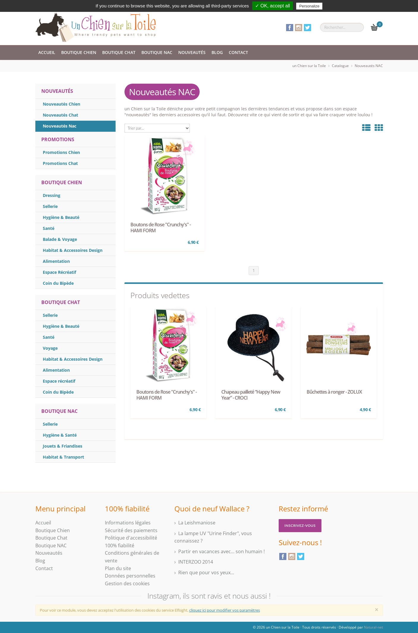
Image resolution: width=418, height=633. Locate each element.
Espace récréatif (59, 381)
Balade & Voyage (60, 239)
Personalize (309, 6)
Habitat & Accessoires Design (72, 250)
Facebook (289, 27)
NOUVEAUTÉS (57, 91)
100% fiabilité (119, 545)
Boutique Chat (118, 52)
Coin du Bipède (58, 283)
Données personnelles (130, 575)
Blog (217, 52)
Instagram (298, 27)
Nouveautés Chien (61, 104)
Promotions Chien (61, 152)
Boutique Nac (59, 411)
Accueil (46, 52)
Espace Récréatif (59, 272)
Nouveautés (192, 52)
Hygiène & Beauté (61, 217)
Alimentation (56, 261)
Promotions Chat (60, 163)
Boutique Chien (78, 52)
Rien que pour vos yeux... (206, 572)
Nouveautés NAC (369, 65)
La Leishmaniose (196, 522)
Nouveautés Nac (59, 126)
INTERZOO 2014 (195, 562)
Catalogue (340, 65)
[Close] (376, 610)
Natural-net (373, 627)
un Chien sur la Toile (309, 65)
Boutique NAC (156, 52)
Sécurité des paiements (131, 530)
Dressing (51, 195)
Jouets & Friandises (62, 446)
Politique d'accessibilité (131, 538)
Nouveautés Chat (60, 115)
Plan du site (118, 568)
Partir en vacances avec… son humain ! (221, 551)
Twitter (307, 27)
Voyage (50, 348)
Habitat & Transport (63, 457)
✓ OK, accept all (272, 5)
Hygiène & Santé (60, 435)
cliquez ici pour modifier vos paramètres (224, 610)
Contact (238, 52)
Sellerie (50, 206)
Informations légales (128, 522)
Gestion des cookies (127, 583)
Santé (48, 228)
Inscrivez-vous (300, 525)
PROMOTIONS (57, 139)
